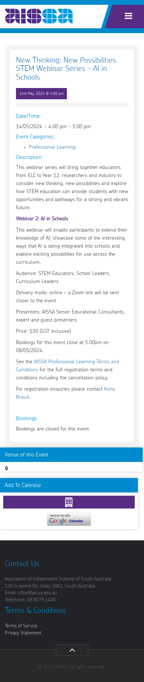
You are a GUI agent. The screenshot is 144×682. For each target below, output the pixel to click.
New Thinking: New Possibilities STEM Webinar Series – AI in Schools (66, 69)
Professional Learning (52, 147)
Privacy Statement (23, 633)
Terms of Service (21, 626)
